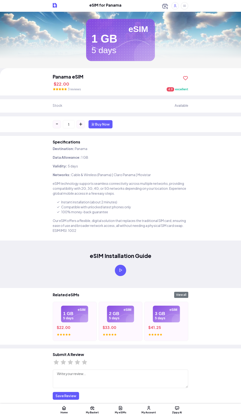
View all (181, 294)
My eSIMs (120, 410)
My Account (149, 410)
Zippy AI (177, 410)
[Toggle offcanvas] (184, 6)
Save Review (66, 396)
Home (64, 410)
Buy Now (100, 124)
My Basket (92, 410)
